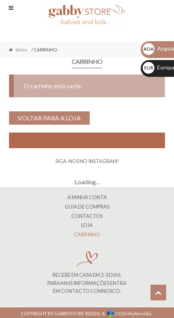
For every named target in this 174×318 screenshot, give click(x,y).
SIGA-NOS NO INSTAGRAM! (87, 161)
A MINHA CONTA (87, 197)
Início (21, 49)
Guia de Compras (87, 207)
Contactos (87, 216)
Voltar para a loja (49, 118)
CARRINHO (87, 234)
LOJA (87, 225)
